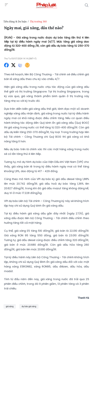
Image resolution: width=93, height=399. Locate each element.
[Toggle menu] (6, 5)
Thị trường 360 (38, 21)
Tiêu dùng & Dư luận (15, 21)
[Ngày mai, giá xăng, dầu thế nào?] (46, 5)
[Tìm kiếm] (86, 5)
